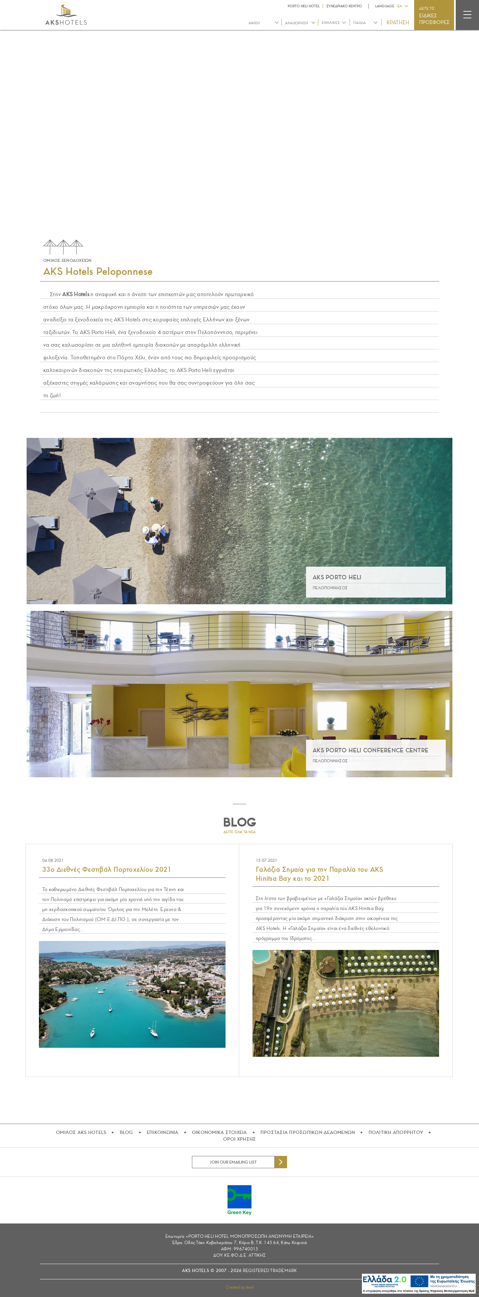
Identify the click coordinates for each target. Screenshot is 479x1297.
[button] (402, 5)
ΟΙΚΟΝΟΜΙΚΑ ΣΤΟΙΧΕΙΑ (219, 1132)
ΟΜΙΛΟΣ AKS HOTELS (81, 1132)
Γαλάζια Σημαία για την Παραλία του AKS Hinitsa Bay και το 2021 (320, 874)
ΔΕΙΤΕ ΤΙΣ (434, 16)
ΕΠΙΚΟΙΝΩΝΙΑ (163, 1132)
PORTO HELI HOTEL (304, 6)
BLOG (126, 1132)
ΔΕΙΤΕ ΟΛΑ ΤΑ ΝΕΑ (239, 832)
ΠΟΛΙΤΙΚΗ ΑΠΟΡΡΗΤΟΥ (396, 1132)
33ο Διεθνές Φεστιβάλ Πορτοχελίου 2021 (106, 869)
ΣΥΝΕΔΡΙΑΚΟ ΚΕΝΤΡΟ (344, 6)
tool (249, 1287)
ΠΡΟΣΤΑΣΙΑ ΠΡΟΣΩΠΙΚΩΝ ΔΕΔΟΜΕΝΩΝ (307, 1132)
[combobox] (334, 22)
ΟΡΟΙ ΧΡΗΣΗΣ (239, 1139)
